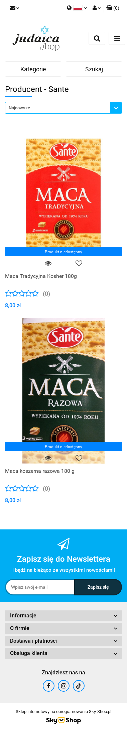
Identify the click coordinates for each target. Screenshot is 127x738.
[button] (113, 8)
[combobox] (63, 108)
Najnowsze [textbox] (19, 107)
